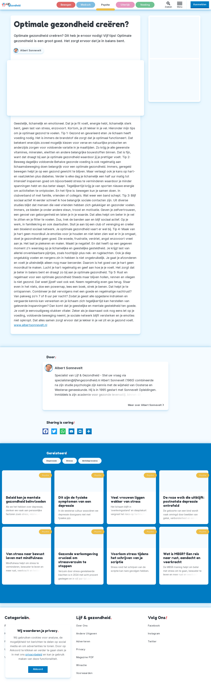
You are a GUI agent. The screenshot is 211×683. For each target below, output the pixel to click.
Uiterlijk (125, 6)
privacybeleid (33, 653)
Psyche (105, 6)
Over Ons (82, 623)
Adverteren (83, 640)
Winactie (82, 664)
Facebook (154, 623)
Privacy (81, 648)
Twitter (152, 640)
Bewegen (66, 6)
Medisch (85, 6)
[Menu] (180, 6)
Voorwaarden (85, 672)
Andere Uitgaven (87, 631)
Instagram (154, 631)
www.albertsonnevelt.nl (30, 325)
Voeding (145, 6)
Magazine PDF (85, 656)
